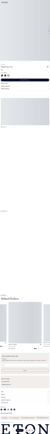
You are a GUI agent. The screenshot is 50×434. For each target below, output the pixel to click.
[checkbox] (47, 67)
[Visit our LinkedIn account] (11, 409)
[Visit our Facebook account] (14, 409)
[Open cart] (29, 430)
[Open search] (26, 430)
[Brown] (8, 75)
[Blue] (2, 75)
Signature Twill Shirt (12, 344)
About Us (25, 397)
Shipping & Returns (25, 88)
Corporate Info (25, 403)
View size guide (4, 83)
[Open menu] (32, 430)
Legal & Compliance (25, 400)
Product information (25, 86)
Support (25, 394)
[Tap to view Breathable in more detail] (25, 255)
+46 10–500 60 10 (5, 381)
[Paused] (47, 207)
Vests (4, 64)
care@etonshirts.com (6, 384)
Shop (25, 391)
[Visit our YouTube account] (5, 410)
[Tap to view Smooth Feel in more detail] (25, 171)
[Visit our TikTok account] (8, 409)
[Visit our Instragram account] (1, 409)
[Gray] (5, 75)
